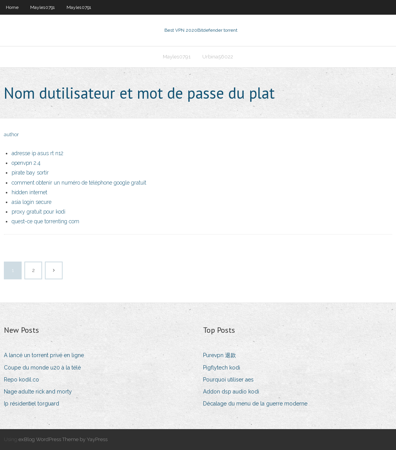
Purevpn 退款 (219, 355)
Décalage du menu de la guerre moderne (255, 403)
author (11, 134)
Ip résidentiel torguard (31, 403)
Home (12, 7)
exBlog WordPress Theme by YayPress (63, 439)
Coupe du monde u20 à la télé (42, 367)
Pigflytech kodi (221, 367)
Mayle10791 (42, 7)
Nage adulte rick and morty (38, 391)
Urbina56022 (217, 57)
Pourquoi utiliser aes (228, 379)
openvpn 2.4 (26, 163)
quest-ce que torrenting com (45, 221)
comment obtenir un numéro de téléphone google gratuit (79, 183)
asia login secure (31, 202)
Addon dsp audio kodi (231, 391)
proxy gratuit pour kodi (38, 212)
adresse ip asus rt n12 (37, 153)
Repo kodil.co (21, 379)
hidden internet (29, 192)
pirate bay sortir (30, 172)
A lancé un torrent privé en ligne (44, 355)
